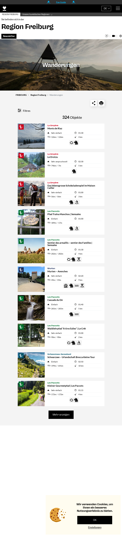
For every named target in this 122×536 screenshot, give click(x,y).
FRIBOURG (21, 95)
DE (105, 8)
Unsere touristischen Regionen (35, 14)
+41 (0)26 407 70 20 (41, 455)
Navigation (11, 467)
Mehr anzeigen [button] (61, 415)
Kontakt (9, 431)
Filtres (24, 111)
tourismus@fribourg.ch (39, 458)
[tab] (61, 431)
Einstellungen (94, 527)
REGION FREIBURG (10, 14)
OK (95, 519)
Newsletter (9, 36)
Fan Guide (61, 2)
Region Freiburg (38, 95)
